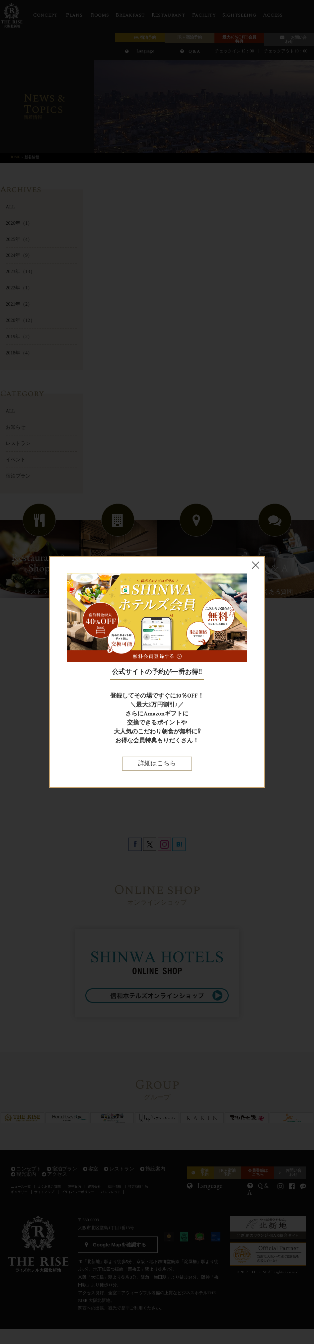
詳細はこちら (157, 763)
